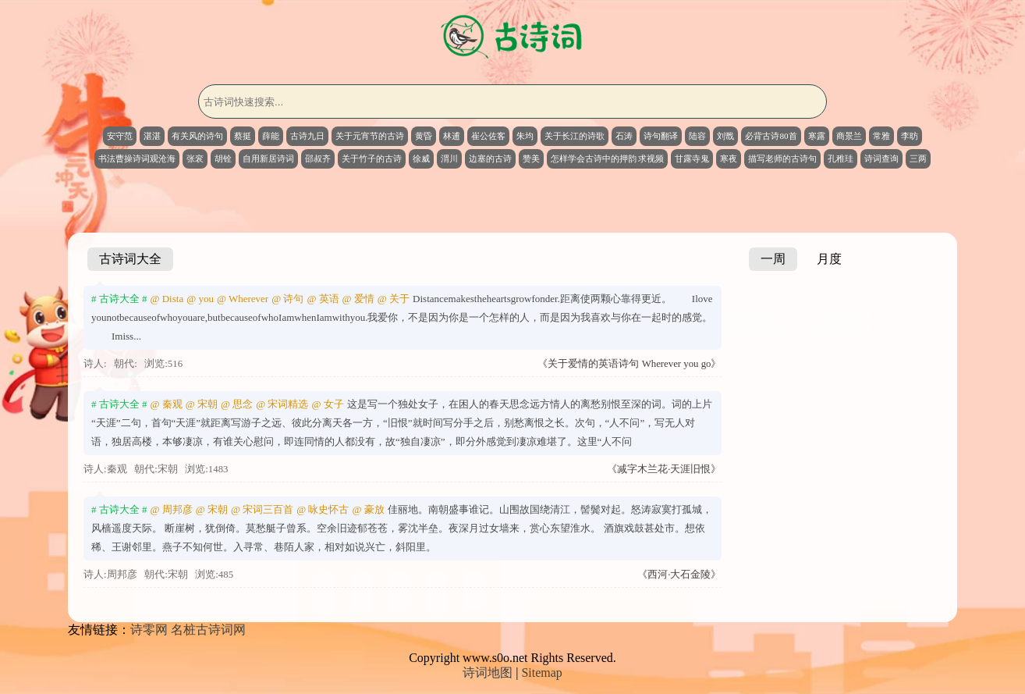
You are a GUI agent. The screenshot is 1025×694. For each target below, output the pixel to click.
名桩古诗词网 (208, 629)
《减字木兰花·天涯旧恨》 (664, 469)
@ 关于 (394, 298)
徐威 (421, 158)
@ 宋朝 (202, 404)
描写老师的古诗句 (782, 158)
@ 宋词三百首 (262, 509)
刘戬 (725, 136)
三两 (918, 158)
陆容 (697, 136)
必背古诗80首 (770, 136)
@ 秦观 (167, 404)
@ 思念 (237, 404)
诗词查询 (881, 158)
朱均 (525, 136)
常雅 (881, 136)
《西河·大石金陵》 (679, 574)
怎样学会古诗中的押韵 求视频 (608, 158)
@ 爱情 (358, 298)
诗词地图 (487, 672)
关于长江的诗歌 (574, 136)
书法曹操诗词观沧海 (137, 158)
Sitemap (541, 672)
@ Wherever (242, 298)
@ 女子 (327, 404)
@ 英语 (323, 298)
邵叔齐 (318, 158)
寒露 (816, 136)
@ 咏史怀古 (322, 509)
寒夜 (728, 158)
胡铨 (223, 158)
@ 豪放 (368, 509)
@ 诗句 (287, 298)
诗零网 (149, 629)
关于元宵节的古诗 (369, 136)
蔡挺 (242, 136)
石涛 (624, 136)
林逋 (451, 136)
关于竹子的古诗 (372, 158)
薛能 (270, 136)
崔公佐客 (488, 136)
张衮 (195, 158)
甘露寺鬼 (692, 158)
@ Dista (167, 298)
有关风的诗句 (197, 136)
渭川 (449, 158)
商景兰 (849, 136)
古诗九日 (307, 136)
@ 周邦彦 (172, 509)
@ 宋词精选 (282, 404)
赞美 (531, 158)
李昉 (909, 136)
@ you (200, 298)
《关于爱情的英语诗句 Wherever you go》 (629, 363)
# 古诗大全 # (119, 298)
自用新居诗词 (268, 158)
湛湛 (152, 136)
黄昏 (423, 136)
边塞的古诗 (490, 158)
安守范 (120, 136)
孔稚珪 (840, 158)
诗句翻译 (661, 136)
